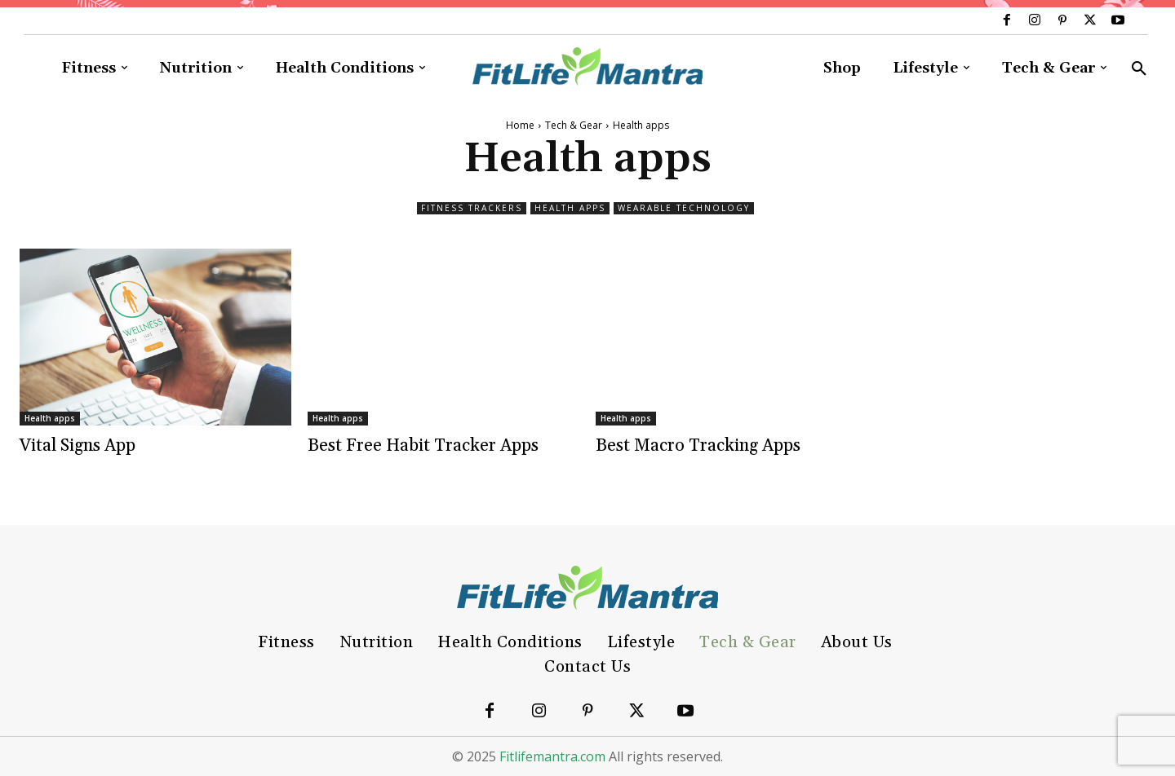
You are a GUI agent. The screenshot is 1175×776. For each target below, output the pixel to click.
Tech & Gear (573, 125)
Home (520, 125)
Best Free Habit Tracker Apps (423, 445)
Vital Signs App (77, 445)
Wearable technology (684, 208)
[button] (1139, 69)
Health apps (570, 208)
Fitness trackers (471, 208)
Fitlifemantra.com (552, 756)
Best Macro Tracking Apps (698, 445)
